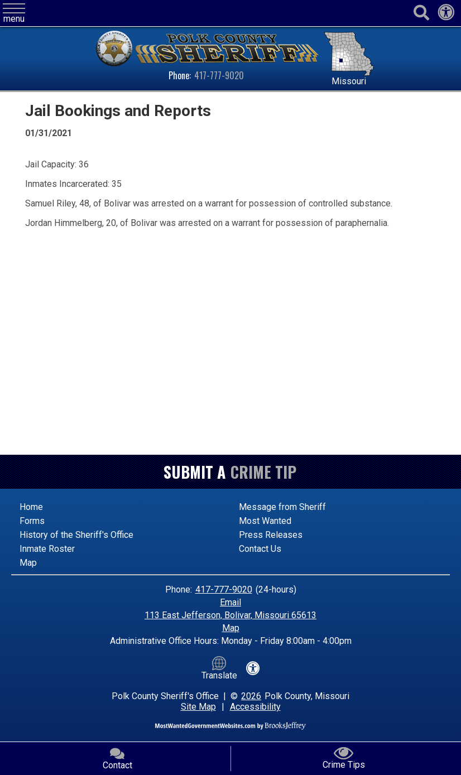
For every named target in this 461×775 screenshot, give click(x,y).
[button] (14, 13)
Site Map (198, 706)
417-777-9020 (219, 75)
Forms (32, 521)
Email (230, 602)
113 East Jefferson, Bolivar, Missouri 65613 (230, 615)
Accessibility (255, 706)
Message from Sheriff (282, 507)
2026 (251, 696)
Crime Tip (263, 471)
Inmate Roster (47, 548)
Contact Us (260, 548)
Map (28, 562)
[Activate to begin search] (421, 13)
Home (31, 507)
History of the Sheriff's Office (76, 534)
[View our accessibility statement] (445, 15)
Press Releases (270, 534)
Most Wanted (265, 521)
